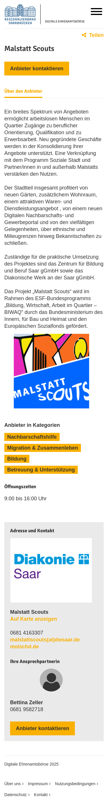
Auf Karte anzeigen (33, 619)
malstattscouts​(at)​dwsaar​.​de (45, 640)
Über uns (12, 783)
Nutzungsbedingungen (75, 783)
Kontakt (41, 794)
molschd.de (24, 646)
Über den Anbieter (23, 91)
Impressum (38, 783)
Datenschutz (15, 794)
